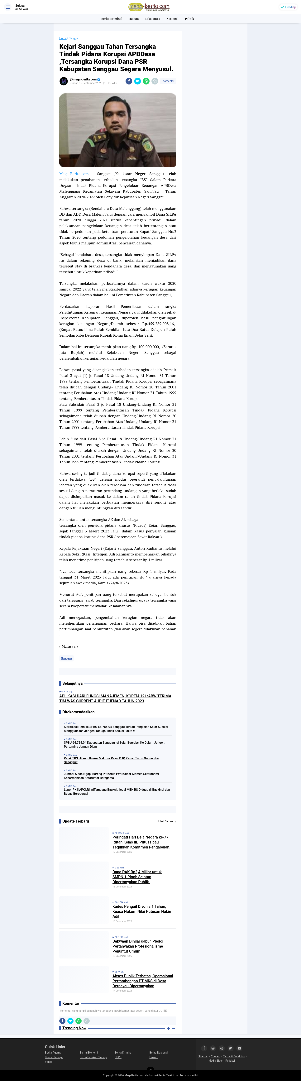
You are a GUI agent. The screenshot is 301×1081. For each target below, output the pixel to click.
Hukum (134, 19)
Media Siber (215, 1060)
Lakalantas (152, 19)
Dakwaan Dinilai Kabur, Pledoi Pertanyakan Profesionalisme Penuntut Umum (137, 946)
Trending (290, 7)
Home (63, 38)
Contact (215, 1056)
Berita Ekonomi (89, 1052)
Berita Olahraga (54, 1057)
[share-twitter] (137, 81)
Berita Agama (53, 1052)
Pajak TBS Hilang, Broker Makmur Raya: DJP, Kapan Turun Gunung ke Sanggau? (111, 760)
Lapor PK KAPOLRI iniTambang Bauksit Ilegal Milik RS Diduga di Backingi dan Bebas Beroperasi (117, 791)
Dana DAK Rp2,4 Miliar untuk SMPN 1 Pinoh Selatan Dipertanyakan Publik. (137, 877)
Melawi (119, 868)
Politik (189, 19)
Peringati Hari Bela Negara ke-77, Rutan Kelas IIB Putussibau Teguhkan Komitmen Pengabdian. (141, 842)
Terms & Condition (234, 1056)
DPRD (118, 1057)
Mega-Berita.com (74, 173)
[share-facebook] (129, 81)
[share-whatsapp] (146, 81)
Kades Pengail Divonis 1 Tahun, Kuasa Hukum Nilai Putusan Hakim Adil (142, 911)
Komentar (168, 81)
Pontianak (122, 902)
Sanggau (66, 658)
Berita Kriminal (111, 19)
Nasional (172, 19)
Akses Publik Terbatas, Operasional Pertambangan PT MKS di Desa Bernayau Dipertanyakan (142, 981)
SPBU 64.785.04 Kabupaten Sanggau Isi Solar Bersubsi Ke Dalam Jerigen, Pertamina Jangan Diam (114, 744)
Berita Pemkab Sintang (93, 1057)
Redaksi (230, 1060)
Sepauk (119, 972)
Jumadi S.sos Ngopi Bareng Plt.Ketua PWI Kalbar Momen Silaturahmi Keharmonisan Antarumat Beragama (111, 776)
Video (48, 1061)
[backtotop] (150, 1070)
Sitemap (203, 1056)
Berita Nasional (159, 1052)
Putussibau (122, 833)
